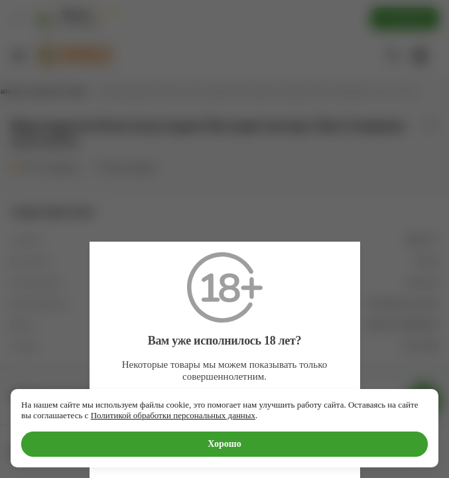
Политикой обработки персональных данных (173, 415)
